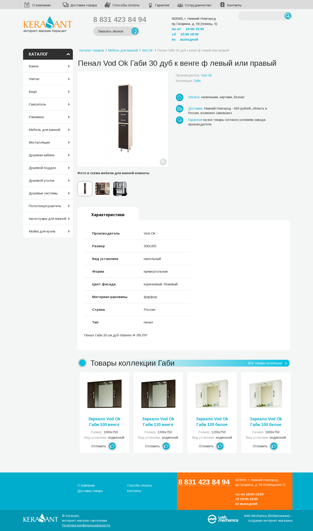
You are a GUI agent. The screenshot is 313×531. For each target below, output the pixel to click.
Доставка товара (83, 5)
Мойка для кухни (42, 231)
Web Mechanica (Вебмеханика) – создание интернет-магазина (268, 518)
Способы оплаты (125, 5)
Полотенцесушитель (45, 206)
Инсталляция (39, 142)
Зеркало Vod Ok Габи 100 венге (104, 422)
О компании (41, 5)
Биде (33, 91)
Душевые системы (43, 193)
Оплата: (194, 97)
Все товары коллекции (265, 363)
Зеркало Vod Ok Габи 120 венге (158, 422)
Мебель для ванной (44, 130)
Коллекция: (188, 80)
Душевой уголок (41, 180)
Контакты (234, 5)
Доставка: (195, 108)
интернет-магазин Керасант (48, 24)
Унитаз (34, 79)
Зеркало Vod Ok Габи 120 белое (212, 422)
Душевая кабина (41, 155)
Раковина (36, 117)
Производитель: (194, 75)
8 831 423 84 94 (119, 19)
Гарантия (162, 5)
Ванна (33, 66)
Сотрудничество (198, 5)
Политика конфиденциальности (86, 525)
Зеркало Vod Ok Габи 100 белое (266, 422)
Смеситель (37, 104)
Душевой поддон (42, 168)
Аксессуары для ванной (47, 218)
